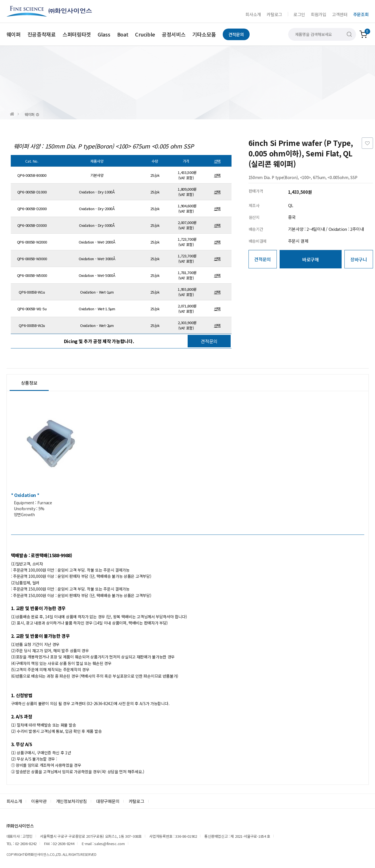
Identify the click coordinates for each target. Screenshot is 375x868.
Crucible (145, 34)
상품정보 (29, 382)
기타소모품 (204, 34)
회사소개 (253, 14)
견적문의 (236, 34)
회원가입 (318, 14)
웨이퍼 (14, 34)
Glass (104, 34)
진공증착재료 (41, 34)
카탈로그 (274, 14)
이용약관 (39, 801)
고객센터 (340, 14)
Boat (122, 34)
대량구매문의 (107, 801)
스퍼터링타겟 (77, 34)
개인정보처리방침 (71, 801)
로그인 (299, 14)
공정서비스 (174, 34)
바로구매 (310, 259)
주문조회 (361, 14)
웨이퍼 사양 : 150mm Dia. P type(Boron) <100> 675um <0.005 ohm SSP (104, 146)
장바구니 (358, 259)
